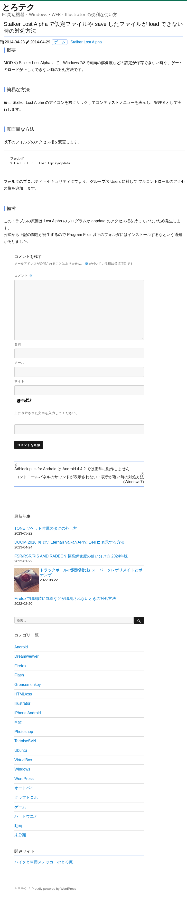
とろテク (18, 7)
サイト (19, 381)
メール (19, 362)
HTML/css (23, 694)
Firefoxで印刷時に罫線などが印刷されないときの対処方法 (65, 598)
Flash (19, 675)
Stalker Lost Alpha (86, 42)
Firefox (20, 666)
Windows (22, 769)
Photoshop (23, 732)
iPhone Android (27, 713)
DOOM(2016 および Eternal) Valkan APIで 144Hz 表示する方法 (69, 542)
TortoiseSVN (25, 741)
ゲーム (59, 42)
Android (21, 647)
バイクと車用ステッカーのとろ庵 (43, 862)
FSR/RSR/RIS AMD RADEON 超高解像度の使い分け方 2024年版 (71, 556)
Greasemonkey (27, 685)
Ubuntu (20, 750)
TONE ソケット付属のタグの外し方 (45, 528)
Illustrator (22, 703)
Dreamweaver (26, 656)
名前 (17, 344)
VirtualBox (23, 760)
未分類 (20, 835)
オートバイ (24, 788)
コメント (23, 275)
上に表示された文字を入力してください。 (46, 413)
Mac (18, 722)
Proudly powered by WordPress (54, 888)
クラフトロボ (26, 797)
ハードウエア (26, 816)
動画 (18, 826)
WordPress (24, 779)
